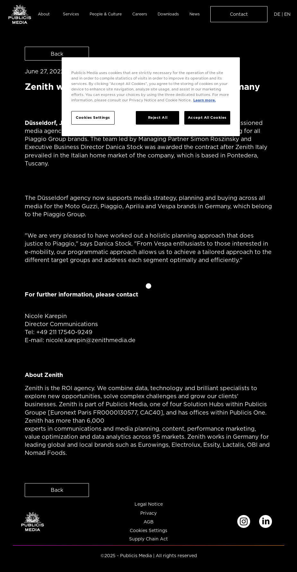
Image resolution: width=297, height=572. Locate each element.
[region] (151, 96)
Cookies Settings (148, 530)
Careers (139, 14)
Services (71, 14)
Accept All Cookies (207, 117)
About (44, 14)
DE (277, 14)
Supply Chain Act (148, 539)
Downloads (168, 14)
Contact (239, 14)
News (194, 14)
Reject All (158, 117)
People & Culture (106, 14)
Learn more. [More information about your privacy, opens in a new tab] (204, 100)
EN (287, 14)
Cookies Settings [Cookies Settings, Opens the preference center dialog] (93, 117)
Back (57, 53)
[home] (19, 14)
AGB (148, 522)
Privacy (148, 513)
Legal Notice (149, 504)
